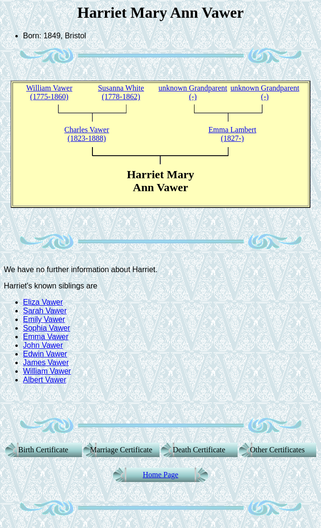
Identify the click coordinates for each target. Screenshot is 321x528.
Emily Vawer (44, 319)
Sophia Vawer (46, 328)
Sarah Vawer (45, 311)
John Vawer (43, 345)
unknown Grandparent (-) (193, 92)
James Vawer (46, 362)
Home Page (160, 475)
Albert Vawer (44, 380)
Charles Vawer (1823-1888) (86, 134)
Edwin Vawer (45, 354)
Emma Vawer (46, 337)
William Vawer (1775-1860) (49, 92)
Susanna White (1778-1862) (121, 92)
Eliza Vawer (43, 302)
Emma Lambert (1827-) (232, 134)
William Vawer (47, 371)
